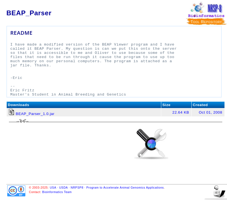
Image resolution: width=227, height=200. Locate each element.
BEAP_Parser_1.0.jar (35, 114)
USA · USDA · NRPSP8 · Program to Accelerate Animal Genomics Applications (107, 187)
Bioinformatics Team (57, 192)
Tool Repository (206, 21)
